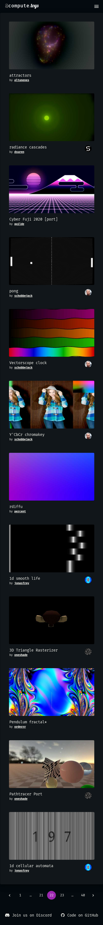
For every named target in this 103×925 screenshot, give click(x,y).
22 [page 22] (51, 895)
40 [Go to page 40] (83, 895)
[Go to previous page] (9, 895)
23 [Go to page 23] (62, 895)
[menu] (96, 6)
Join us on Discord (28, 915)
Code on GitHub (79, 915)
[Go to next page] (93, 895)
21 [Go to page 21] (41, 895)
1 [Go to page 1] (20, 895)
